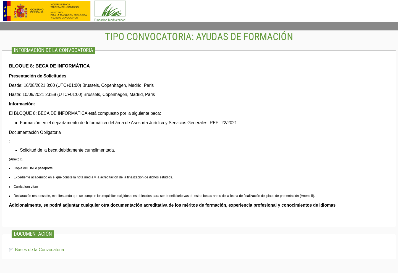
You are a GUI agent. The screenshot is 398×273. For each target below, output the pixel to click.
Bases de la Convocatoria (39, 249)
